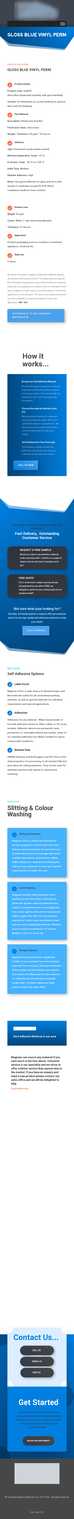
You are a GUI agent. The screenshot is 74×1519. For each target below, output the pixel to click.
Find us (36, 1372)
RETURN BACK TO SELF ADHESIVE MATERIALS (31, 315)
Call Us (36, 1350)
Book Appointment (38, 1441)
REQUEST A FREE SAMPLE (35, 549)
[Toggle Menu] (62, 23)
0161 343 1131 (37, 1512)
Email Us (37, 1361)
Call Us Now (26, 465)
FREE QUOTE (26, 577)
